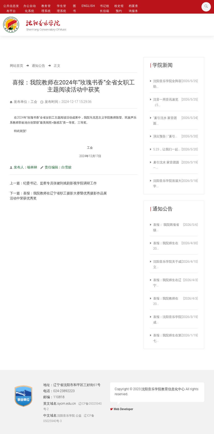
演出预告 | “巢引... (175, 136)
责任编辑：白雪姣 (55, 167)
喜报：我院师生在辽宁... (175, 282)
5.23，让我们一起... (175, 149)
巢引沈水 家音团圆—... (175, 165)
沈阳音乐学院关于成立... (175, 264)
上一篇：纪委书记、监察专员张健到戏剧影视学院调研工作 (53, 183)
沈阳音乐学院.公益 (69, 415)
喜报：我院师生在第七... (175, 338)
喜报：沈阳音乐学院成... (175, 319)
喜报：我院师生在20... (175, 245)
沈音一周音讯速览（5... (175, 102)
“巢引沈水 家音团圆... (175, 120)
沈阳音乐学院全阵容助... (175, 83)
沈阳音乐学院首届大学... (175, 183)
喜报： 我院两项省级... (175, 227)
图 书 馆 (74, 11)
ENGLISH (88, 6)
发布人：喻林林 (23, 167)
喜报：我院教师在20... (175, 301)
